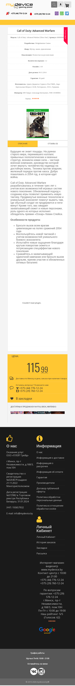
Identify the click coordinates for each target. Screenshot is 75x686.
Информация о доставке (50, 457)
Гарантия (42, 477)
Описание (22, 143)
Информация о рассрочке (45, 465)
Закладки (42, 548)
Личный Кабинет (46, 537)
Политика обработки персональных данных (49, 499)
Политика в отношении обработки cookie (50, 507)
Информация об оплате (50, 472)
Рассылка (42, 554)
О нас (39, 452)
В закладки (21, 399)
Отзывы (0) (53, 143)
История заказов (46, 542)
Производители (46, 483)
